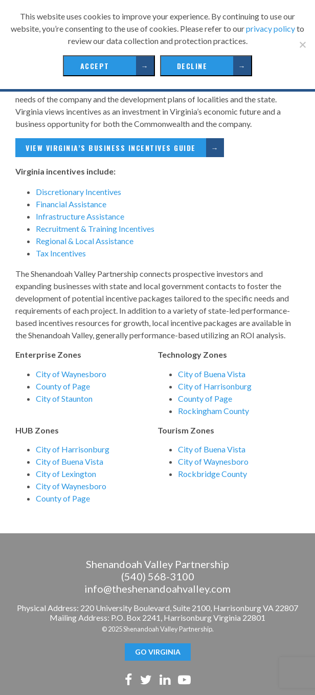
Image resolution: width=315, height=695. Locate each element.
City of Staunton (64, 398)
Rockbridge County (212, 474)
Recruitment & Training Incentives (95, 228)
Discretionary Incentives (78, 192)
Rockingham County (213, 411)
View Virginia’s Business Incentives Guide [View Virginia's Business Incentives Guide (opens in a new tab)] (111, 147)
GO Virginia (158, 651)
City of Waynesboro (71, 374)
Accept (94, 65)
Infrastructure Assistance (80, 216)
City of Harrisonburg (215, 386)
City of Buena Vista (211, 374)
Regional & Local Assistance (84, 241)
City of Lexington (66, 474)
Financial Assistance (71, 204)
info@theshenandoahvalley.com (157, 588)
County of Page (63, 386)
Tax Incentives (61, 253)
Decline (192, 65)
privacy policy (270, 28)
